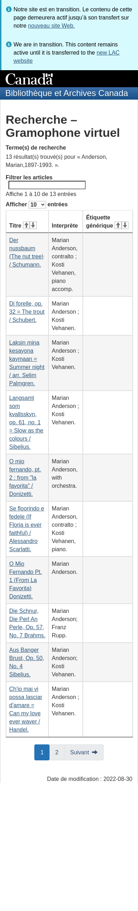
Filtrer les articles (46, 181)
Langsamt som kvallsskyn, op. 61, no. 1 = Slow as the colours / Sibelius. (26, 422)
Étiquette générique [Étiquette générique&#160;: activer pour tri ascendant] (107, 221)
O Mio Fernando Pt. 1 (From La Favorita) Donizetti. (25, 580)
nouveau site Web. (51, 26)
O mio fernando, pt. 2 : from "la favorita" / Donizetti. (25, 477)
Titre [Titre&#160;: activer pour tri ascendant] (23, 226)
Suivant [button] (79, 752)
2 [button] (59, 751)
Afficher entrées (37, 204)
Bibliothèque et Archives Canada (66, 93)
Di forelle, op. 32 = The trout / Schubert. (27, 312)
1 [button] (45, 751)
